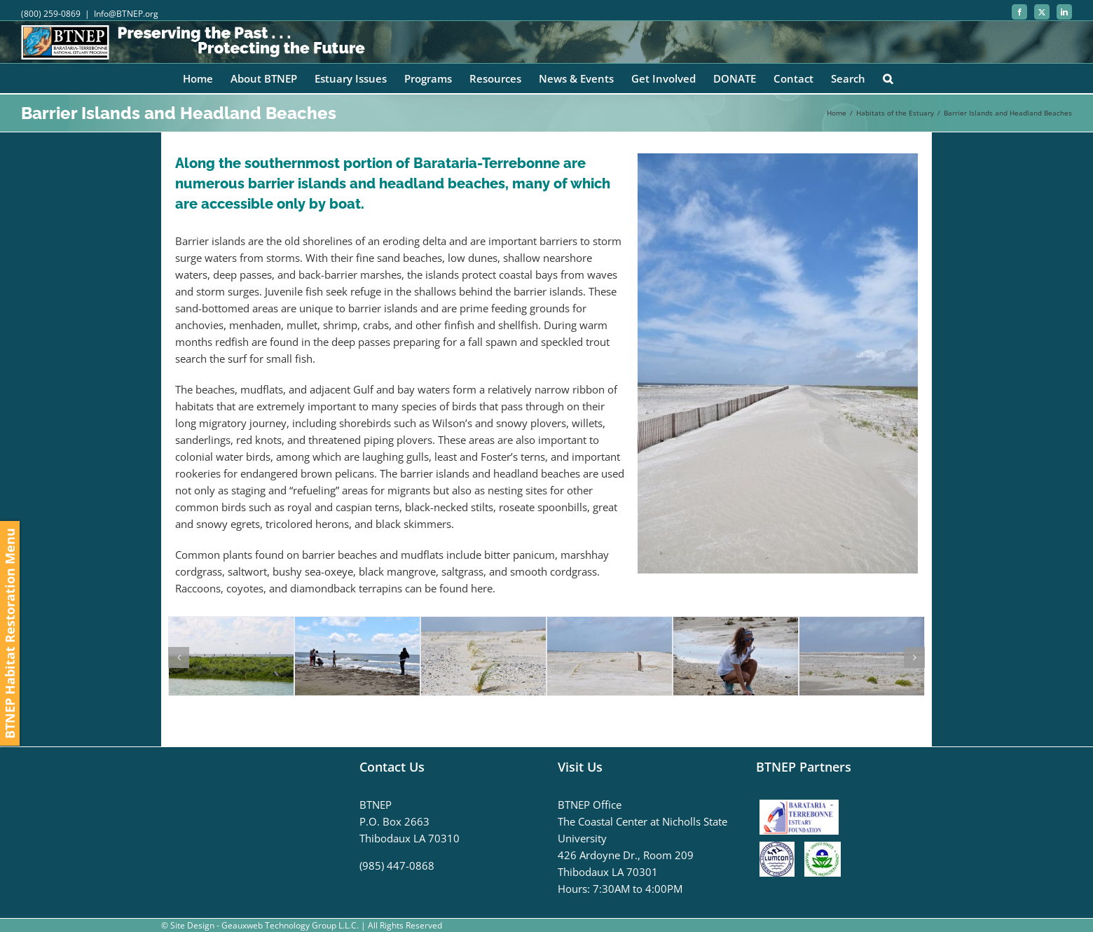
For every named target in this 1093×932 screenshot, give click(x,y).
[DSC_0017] (735, 624)
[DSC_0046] (483, 624)
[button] (888, 78)
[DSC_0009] (861, 624)
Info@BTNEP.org (126, 14)
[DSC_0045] (609, 624)
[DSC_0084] (357, 624)
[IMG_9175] (231, 624)
